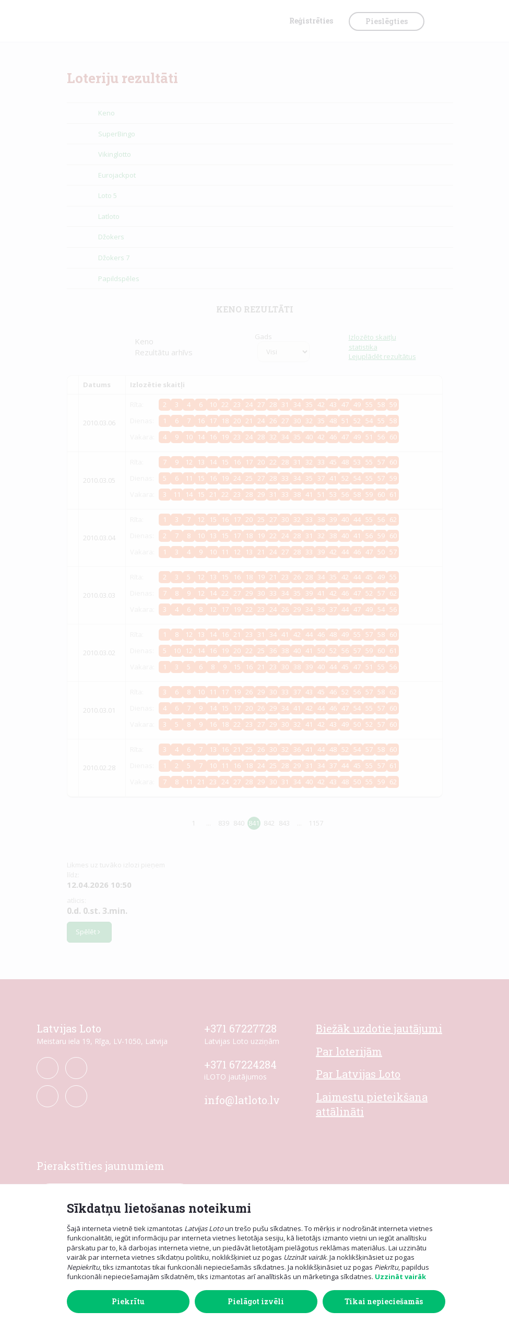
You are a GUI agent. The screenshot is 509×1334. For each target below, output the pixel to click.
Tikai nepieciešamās (384, 1301)
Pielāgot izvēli (256, 1301)
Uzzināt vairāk (400, 1276)
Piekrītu (128, 1301)
